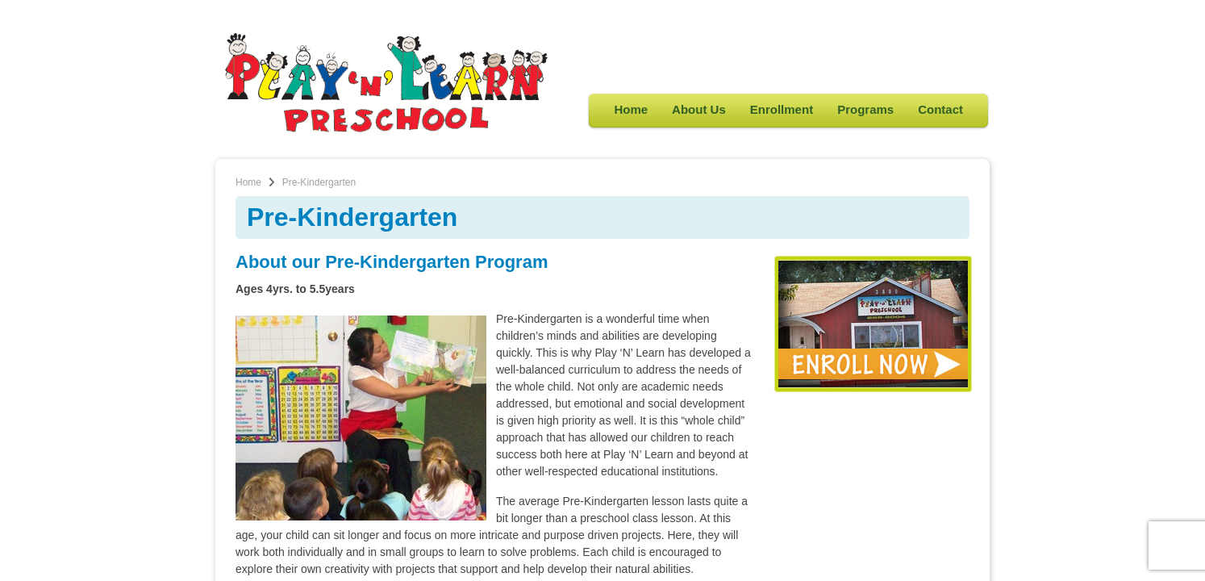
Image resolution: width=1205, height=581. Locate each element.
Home (631, 109)
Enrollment (781, 109)
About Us (699, 109)
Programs (865, 109)
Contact (940, 109)
